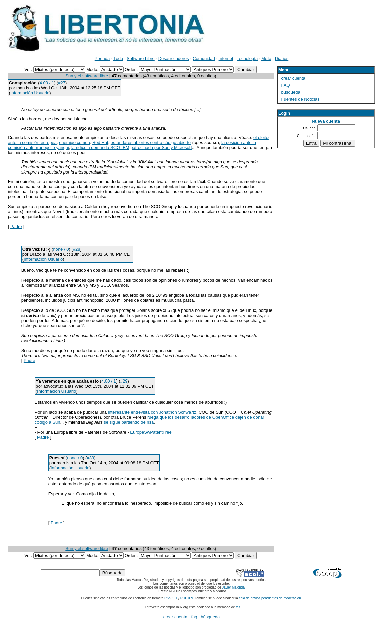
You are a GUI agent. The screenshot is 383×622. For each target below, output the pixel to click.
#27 (61, 82)
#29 (124, 381)
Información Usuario (29, 92)
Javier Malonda (233, 587)
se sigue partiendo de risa (129, 422)
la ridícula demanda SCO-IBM (100, 147)
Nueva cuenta (326, 121)
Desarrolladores (173, 58)
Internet (226, 58)
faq (194, 616)
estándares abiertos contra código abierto (151, 142)
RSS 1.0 (170, 598)
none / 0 (61, 249)
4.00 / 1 (47, 82)
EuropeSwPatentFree (150, 432)
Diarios (281, 58)
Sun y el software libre (86, 75)
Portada (102, 58)
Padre (16, 226)
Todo (118, 58)
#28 (76, 249)
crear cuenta (293, 78)
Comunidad (204, 58)
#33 (90, 457)
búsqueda (290, 92)
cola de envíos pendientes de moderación (270, 598)
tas (238, 607)
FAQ (285, 85)
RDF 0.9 (186, 598)
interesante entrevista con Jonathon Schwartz (152, 412)
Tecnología (247, 58)
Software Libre (141, 58)
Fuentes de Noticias (300, 99)
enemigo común (74, 142)
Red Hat (100, 142)
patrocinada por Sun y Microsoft (161, 147)
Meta (266, 58)
